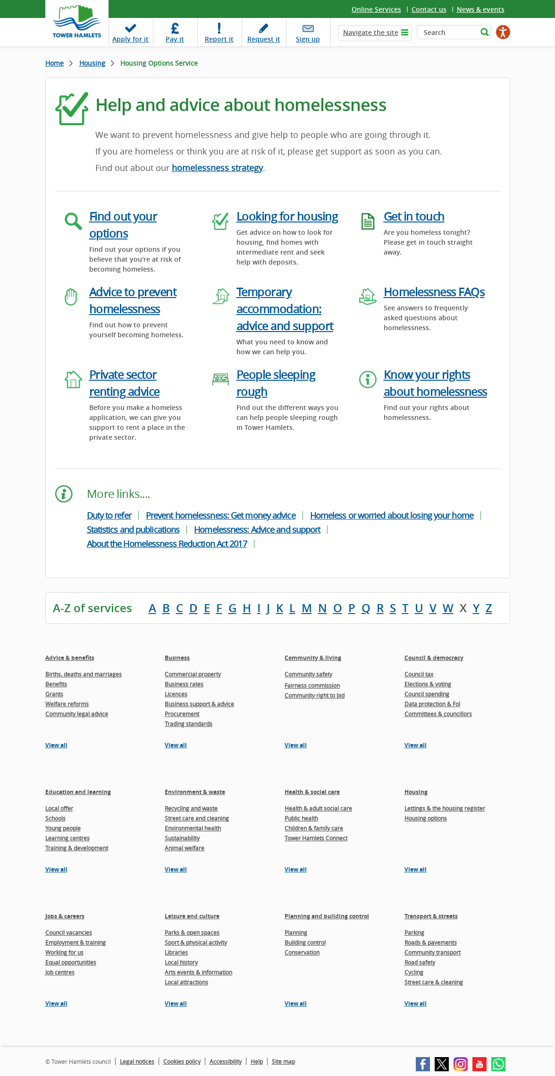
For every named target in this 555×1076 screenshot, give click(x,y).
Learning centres (67, 838)
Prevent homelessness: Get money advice (220, 515)
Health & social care (312, 792)
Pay (175, 38)
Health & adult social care (318, 808)
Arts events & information (198, 972)
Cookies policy (182, 1061)
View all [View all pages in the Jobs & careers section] (56, 1003)
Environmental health (193, 828)
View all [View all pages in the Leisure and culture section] (176, 1003)
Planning (296, 932)
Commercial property (193, 674)
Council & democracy (433, 658)
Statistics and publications (133, 529)
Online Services (376, 9)
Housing (92, 63)
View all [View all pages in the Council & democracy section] (415, 745)
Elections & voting (427, 684)
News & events (481, 9)
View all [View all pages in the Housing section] (415, 869)
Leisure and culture (192, 916)
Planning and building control (327, 916)
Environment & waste (195, 792)
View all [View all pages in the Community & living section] (296, 745)
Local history (181, 962)
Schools (55, 818)
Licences (176, 694)
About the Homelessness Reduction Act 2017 (167, 543)
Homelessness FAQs (434, 291)
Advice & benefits (69, 658)
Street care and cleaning (197, 818)
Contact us (429, 9)
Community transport (432, 952)
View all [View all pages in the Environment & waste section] (176, 869)
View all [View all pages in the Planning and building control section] (296, 1003)
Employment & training (75, 942)
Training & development (76, 848)
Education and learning (78, 792)
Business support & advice (199, 704)
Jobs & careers (64, 916)
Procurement (182, 713)
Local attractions (186, 982)
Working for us (64, 952)
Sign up (308, 38)
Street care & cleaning (433, 982)
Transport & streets (431, 916)
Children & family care (314, 828)
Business (177, 658)
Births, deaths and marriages (83, 674)
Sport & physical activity (196, 942)
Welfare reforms (67, 704)
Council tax (418, 674)
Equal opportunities (70, 962)
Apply (130, 38)
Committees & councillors (438, 713)
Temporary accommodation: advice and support (284, 308)
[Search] (447, 32)
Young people (63, 828)
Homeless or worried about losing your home (391, 515)
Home (54, 63)
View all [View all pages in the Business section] (176, 745)
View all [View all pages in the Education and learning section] (56, 869)
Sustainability (182, 838)
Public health (301, 818)
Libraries (176, 952)
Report (219, 38)
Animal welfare (184, 848)
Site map (283, 1061)
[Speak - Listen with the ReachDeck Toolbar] (503, 32)
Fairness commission (312, 685)
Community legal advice (76, 713)
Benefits (56, 684)
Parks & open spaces (192, 932)
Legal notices (137, 1061)
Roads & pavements (430, 942)
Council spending (426, 694)
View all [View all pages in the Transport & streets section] (415, 1003)
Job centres (60, 972)
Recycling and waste (191, 808)
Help (257, 1061)
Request (263, 38)
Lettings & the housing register (444, 808)
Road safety (419, 962)
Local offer (59, 808)
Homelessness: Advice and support (257, 529)
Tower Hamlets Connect (316, 838)
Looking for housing (287, 216)
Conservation (302, 952)
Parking (414, 932)
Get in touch (414, 216)
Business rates (184, 684)
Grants (54, 694)
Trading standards (188, 723)
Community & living (313, 658)
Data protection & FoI (432, 704)
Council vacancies (68, 932)
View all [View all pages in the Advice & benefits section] (56, 745)
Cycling (413, 972)
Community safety (308, 674)
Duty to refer (109, 515)
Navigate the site (370, 32)
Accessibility (226, 1061)
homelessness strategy (217, 167)
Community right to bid (315, 695)
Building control (305, 942)
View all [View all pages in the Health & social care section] (296, 869)
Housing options (425, 818)
